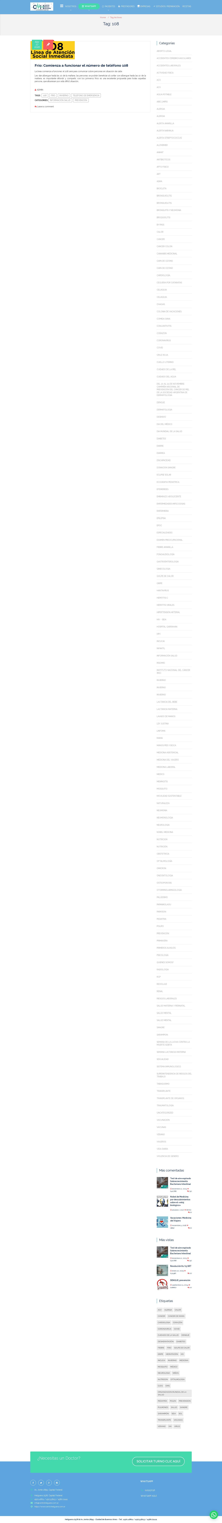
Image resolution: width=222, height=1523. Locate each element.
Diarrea (161, 453)
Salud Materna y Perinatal (171, 1006)
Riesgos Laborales (167, 998)
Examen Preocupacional (170, 540)
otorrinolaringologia (169, 890)
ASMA (159, 181)
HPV (159, 634)
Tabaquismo (163, 1084)
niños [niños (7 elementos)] (176, 1373)
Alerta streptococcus (169, 138)
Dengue (161, 402)
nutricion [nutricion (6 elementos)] (163, 1379)
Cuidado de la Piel (166, 369)
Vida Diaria (162, 1149)
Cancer (161, 239)
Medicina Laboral (166, 767)
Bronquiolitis (164, 196)
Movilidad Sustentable (169, 796)
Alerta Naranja (165, 131)
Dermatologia (164, 410)
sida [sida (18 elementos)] (174, 1413)
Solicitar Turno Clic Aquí (158, 1461)
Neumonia (162, 810)
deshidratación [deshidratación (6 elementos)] (166, 1341)
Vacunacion (163, 1120)
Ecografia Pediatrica (168, 482)
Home (103, 17)
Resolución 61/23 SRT (180, 1266)
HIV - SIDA (161, 619)
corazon (162, 333)
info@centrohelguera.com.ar (44, 1503)
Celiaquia (162, 290)
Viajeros (161, 1142)
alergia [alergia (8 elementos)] (168, 1310)
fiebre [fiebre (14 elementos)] (161, 1348)
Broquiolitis (163, 217)
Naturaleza (163, 803)
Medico (160, 774)
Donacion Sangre (166, 467)
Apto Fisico (163, 167)
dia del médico (164, 424)
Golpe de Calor (165, 576)
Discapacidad (164, 460)
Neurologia (163, 825)
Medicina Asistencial (168, 752)
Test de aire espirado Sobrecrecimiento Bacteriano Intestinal (180, 1181)
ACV (159, 80)
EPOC (159, 525)
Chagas (161, 304)
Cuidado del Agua (166, 377)
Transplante (163, 1091)
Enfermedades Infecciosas (171, 504)
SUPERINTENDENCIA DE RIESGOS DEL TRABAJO (174, 1075)
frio (53, 95)
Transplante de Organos (170, 1098)
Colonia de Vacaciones (169, 311)
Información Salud (60, 100)
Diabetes (161, 438)
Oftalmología (164, 861)
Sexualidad (163, 1059)
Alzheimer (162, 145)
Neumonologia (165, 818)
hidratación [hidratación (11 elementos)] (172, 1354)
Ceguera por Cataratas (169, 282)
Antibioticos (163, 159)
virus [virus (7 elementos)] (177, 1426)
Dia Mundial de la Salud (169, 431)
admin (39, 90)
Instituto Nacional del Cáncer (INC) (173, 671)
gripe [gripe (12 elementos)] (160, 1354)
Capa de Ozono (165, 268)
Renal (160, 991)
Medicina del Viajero (168, 760)
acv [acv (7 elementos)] (160, 1310)
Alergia (161, 109)
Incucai (161, 641)
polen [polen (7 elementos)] (173, 1401)
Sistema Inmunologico (169, 1066)
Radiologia (163, 969)
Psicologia (162, 955)
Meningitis (162, 781)
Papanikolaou (164, 904)
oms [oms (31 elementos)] (168, 1386)
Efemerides (162, 489)
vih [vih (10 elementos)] (169, 1426)
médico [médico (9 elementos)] (173, 1367)
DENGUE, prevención (180, 1280)
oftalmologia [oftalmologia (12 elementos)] (178, 1379)
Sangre (161, 1027)
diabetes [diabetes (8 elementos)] (180, 1341)
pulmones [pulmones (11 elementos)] (163, 1407)
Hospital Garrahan (167, 627)
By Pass (160, 225)
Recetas (186, 6)
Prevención (81, 100)
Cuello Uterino (165, 362)
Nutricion (162, 839)
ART (159, 174)
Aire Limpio (162, 102)
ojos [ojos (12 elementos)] (160, 1386)
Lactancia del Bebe (167, 702)
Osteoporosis (164, 883)
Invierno (161, 680)
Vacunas (161, 1127)
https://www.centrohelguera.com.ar (47, 1506)
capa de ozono (165, 261)
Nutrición (162, 846)
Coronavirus (164, 340)
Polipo (160, 926)
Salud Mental (164, 1013)
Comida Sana (163, 319)
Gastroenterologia (168, 561)
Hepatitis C (162, 598)
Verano (161, 1134)
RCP (159, 977)
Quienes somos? (165, 962)
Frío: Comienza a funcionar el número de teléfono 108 (81, 65)
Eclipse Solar (164, 475)
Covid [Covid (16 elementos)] (177, 1329)
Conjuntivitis (164, 326)
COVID (160, 348)
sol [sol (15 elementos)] (180, 1413)
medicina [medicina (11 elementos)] (184, 1360)
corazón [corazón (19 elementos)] (177, 1322)
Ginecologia (163, 569)
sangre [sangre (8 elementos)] (183, 1407)
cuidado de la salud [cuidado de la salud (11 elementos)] (168, 1335)
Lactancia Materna (167, 709)
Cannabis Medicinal (167, 254)
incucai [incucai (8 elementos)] (161, 1360)
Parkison (161, 912)
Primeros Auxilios (166, 948)
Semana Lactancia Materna (171, 1052)
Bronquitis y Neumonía (169, 210)
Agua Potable (164, 94)
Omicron (161, 868)
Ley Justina (163, 723)
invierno (64, 95)
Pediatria (161, 919)
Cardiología (163, 275)
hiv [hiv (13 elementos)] (182, 1354)
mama (160, 738)
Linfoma (161, 731)
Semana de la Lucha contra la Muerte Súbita (173, 1043)
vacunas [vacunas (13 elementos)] (178, 1420)
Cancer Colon (164, 246)
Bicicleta (161, 188)
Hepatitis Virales (165, 605)
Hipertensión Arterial (168, 612)
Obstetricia (163, 854)
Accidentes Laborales (169, 65)
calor (160, 232)
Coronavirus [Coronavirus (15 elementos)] (164, 1329)
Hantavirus (163, 590)
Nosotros (70, 6)
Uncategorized (165, 1113)
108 (45, 95)
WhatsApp (90, 7)
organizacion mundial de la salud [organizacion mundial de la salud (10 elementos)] (172, 1393)
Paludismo (162, 897)
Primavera (162, 941)
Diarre (160, 446)
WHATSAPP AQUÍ (149, 1496)
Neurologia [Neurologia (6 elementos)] (164, 1373)
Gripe (159, 583)
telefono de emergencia (86, 95)
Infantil (161, 648)
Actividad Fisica (165, 73)
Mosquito (162, 789)
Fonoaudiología (165, 554)
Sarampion (162, 1035)
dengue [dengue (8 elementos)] (185, 1335)
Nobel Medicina (165, 832)
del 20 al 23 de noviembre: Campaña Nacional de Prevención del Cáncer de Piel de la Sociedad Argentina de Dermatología (173, 389)
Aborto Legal (164, 51)
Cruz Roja (162, 355)
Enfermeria (163, 511)
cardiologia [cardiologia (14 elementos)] (164, 1322)
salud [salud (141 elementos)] (174, 1407)
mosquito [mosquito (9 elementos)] (162, 1367)
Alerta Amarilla (165, 123)
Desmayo (161, 417)
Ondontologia (165, 875)
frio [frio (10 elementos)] (169, 1348)
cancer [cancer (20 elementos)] (161, 1316)
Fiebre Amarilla (165, 547)
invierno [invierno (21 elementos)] (172, 1360)
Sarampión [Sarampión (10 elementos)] (163, 1413)
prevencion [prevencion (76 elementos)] (185, 1401)
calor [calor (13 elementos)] (178, 1310)
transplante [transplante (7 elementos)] (164, 1420)
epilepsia (161, 518)
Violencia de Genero (168, 1156)
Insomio (161, 663)
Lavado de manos (166, 716)
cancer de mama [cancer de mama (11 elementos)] (176, 1316)
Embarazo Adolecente (169, 496)
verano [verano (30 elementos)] (162, 1426)
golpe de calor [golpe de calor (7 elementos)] (182, 1348)
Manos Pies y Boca (166, 745)
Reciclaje (162, 984)
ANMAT (160, 152)
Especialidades (164, 533)
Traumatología (165, 1105)
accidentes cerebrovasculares (174, 58)
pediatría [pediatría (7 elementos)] (162, 1401)
